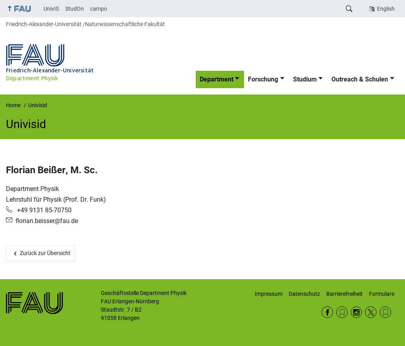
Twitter (371, 312)
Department (216, 79)
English (386, 9)
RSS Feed (342, 312)
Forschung (263, 79)
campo (98, 9)
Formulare (381, 294)
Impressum (268, 294)
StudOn (74, 9)
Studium (305, 79)
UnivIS (51, 9)
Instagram (356, 312)
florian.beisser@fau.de (46, 221)
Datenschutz (304, 294)
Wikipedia (385, 312)
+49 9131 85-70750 (43, 210)
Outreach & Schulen (359, 79)
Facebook (327, 312)
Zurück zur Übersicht (45, 253)
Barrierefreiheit (344, 294)
